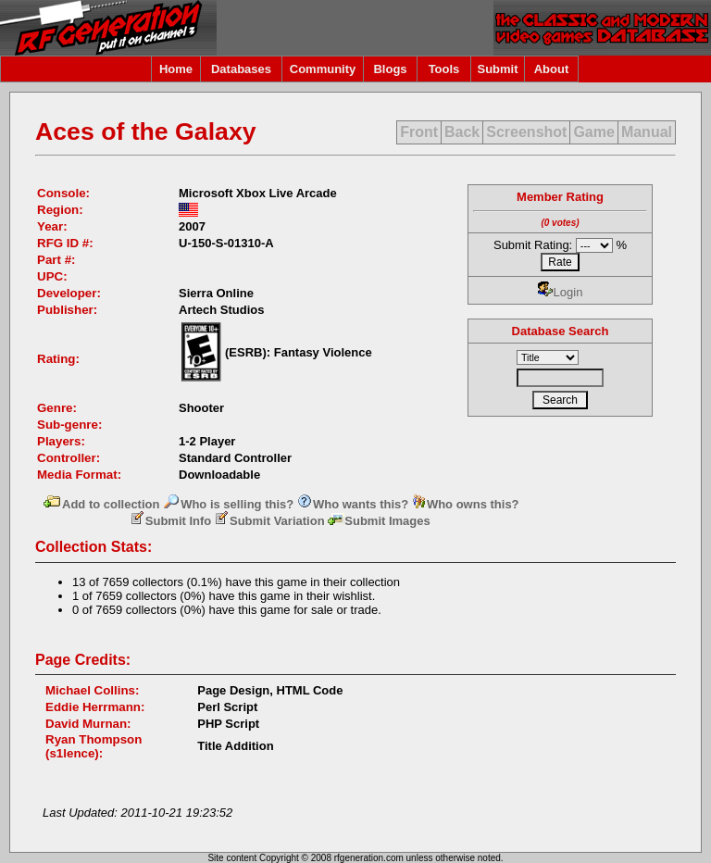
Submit (497, 69)
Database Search (560, 331)
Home (176, 69)
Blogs (389, 69)
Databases (241, 69)
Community (323, 69)
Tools (444, 69)
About (551, 69)
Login (560, 292)
